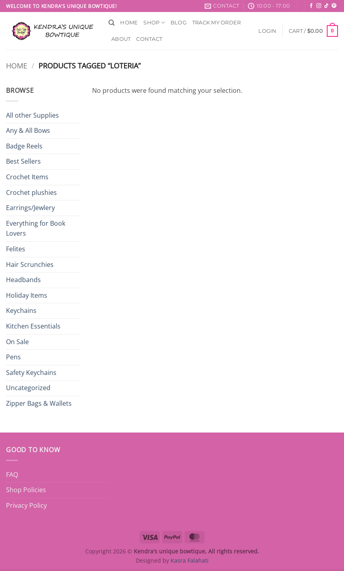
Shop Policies (26, 489)
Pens (13, 357)
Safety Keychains (31, 372)
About (121, 39)
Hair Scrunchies (30, 264)
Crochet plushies (31, 192)
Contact (149, 39)
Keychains (21, 310)
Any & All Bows (28, 130)
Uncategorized (28, 387)
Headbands (23, 279)
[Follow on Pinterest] (334, 6)
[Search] (112, 22)
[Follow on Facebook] (311, 6)
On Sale (17, 341)
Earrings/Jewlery (30, 207)
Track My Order (216, 23)
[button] (267, 31)
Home (129, 23)
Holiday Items (26, 295)
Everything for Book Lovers (35, 228)
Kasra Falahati (190, 560)
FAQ (12, 474)
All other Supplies (32, 115)
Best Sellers (23, 161)
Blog (179, 23)
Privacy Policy (26, 505)
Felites (15, 248)
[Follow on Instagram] (318, 6)
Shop (154, 22)
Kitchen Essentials (33, 326)
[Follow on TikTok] (326, 6)
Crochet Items (27, 176)
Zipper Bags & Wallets (39, 403)
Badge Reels (24, 146)
